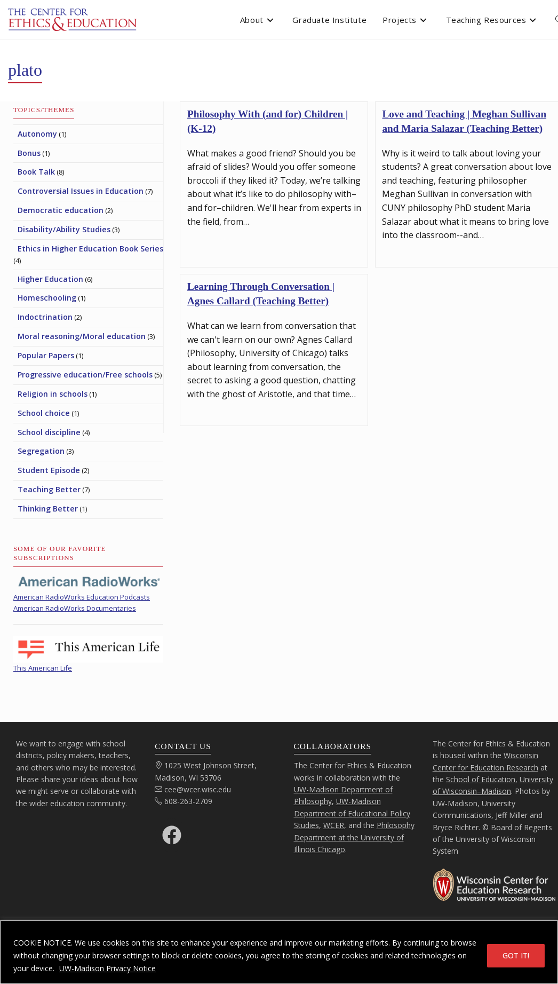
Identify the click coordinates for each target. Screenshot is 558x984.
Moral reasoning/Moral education (82, 336)
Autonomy (37, 134)
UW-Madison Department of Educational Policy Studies (352, 813)
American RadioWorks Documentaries (74, 608)
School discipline (49, 432)
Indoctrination (45, 317)
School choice (44, 413)
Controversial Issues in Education (81, 191)
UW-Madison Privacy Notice (107, 968)
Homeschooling (47, 298)
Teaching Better (49, 489)
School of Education (480, 779)
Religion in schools (52, 394)
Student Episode (49, 470)
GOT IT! (516, 955)
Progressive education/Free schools (85, 374)
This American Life (42, 668)
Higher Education (50, 279)
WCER (333, 825)
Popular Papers (46, 355)
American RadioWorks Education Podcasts (81, 597)
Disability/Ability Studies (64, 229)
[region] (279, 952)
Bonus (29, 153)
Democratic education (60, 210)
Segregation (41, 451)
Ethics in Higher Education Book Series (90, 248)
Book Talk (36, 172)
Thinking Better (48, 508)
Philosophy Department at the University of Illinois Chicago (354, 837)
